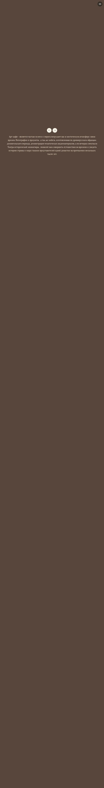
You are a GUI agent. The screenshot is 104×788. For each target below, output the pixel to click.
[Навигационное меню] (100, 4)
